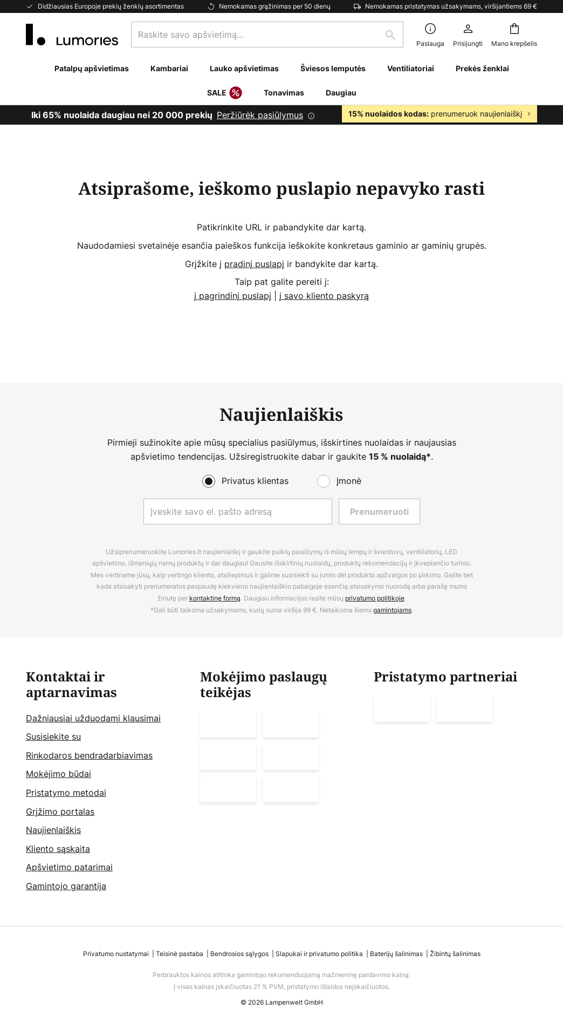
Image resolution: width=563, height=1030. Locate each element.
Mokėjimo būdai (58, 774)
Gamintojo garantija (66, 886)
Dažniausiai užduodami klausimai (93, 718)
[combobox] (267, 34)
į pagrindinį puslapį (232, 296)
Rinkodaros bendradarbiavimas (89, 755)
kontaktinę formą (215, 598)
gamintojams (392, 610)
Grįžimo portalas (60, 811)
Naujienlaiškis (53, 830)
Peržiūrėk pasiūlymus (260, 115)
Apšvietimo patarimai (69, 867)
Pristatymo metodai (66, 793)
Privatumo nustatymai (116, 953)
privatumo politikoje (374, 598)
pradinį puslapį (254, 264)
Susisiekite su (53, 736)
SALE (224, 93)
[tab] (107, 781)
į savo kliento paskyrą (324, 296)
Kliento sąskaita (58, 849)
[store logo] (72, 34)
